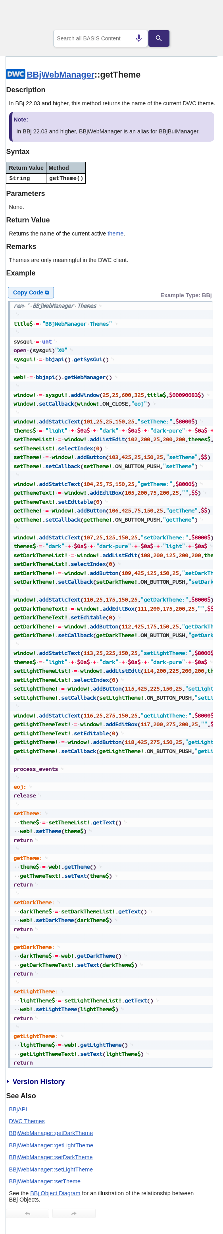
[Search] (158, 38)
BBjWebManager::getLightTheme (51, 1145)
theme (115, 233)
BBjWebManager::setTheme (45, 1181)
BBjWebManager (60, 75)
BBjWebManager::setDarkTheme (51, 1157)
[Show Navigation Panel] (201, 16)
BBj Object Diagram (55, 1193)
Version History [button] (35, 1082)
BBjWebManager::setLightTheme (51, 1169)
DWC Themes (27, 1121)
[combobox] (100, 38)
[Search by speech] (139, 38)
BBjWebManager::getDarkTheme (51, 1133)
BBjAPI (18, 1109)
